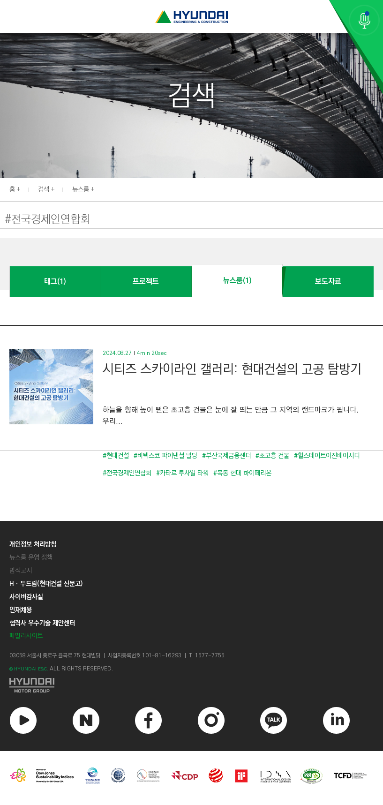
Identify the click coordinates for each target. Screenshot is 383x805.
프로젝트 (146, 281)
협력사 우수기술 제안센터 (42, 623)
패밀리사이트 (26, 636)
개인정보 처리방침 (32, 544)
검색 (43, 189)
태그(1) (55, 281)
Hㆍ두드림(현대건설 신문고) (46, 584)
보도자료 (328, 281)
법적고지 (20, 570)
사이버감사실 (26, 597)
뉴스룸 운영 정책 (31, 557)
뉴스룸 (80, 189)
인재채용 (20, 610)
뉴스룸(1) (237, 280)
